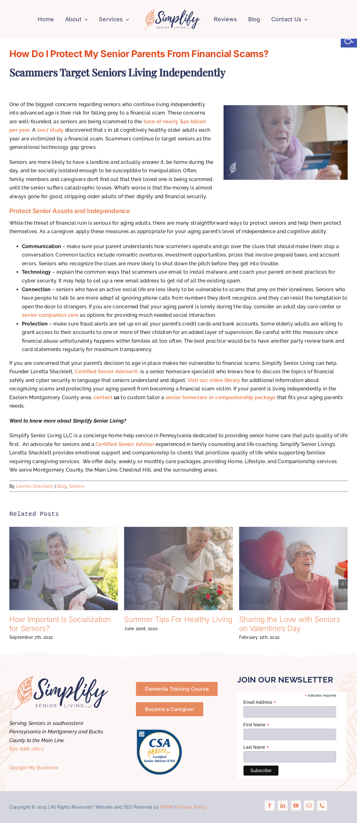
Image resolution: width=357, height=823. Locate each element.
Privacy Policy (191, 807)
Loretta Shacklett (34, 486)
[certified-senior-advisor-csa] (159, 731)
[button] (349, 39)
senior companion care (50, 315)
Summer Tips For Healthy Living (178, 619)
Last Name (256, 748)
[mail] (309, 806)
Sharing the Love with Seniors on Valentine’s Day (289, 624)
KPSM (166, 807)
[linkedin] (283, 806)
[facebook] (270, 806)
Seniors (77, 486)
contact (103, 397)
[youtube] (296, 806)
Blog (62, 486)
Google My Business (33, 768)
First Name (256, 725)
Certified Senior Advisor (124, 444)
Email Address (260, 702)
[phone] (322, 806)
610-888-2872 (26, 749)
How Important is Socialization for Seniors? (60, 624)
